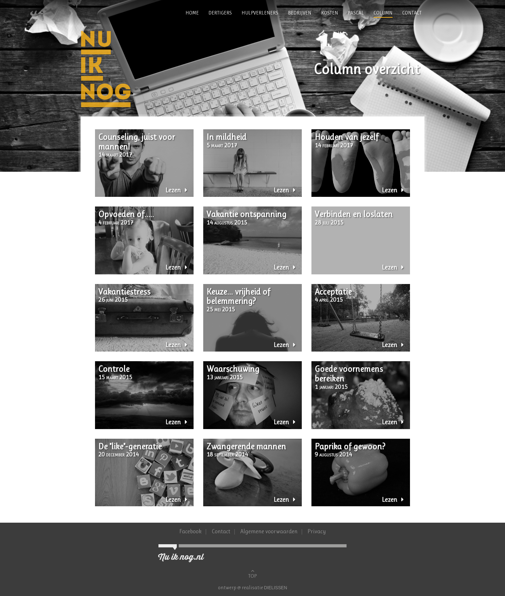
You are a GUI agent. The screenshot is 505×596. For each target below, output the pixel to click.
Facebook (190, 531)
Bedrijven (299, 13)
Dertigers (220, 13)
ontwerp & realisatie (241, 587)
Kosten (329, 13)
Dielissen (275, 587)
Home (192, 13)
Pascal (356, 13)
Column (383, 13)
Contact (412, 13)
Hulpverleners (260, 13)
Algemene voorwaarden (269, 531)
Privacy (317, 531)
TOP (252, 573)
